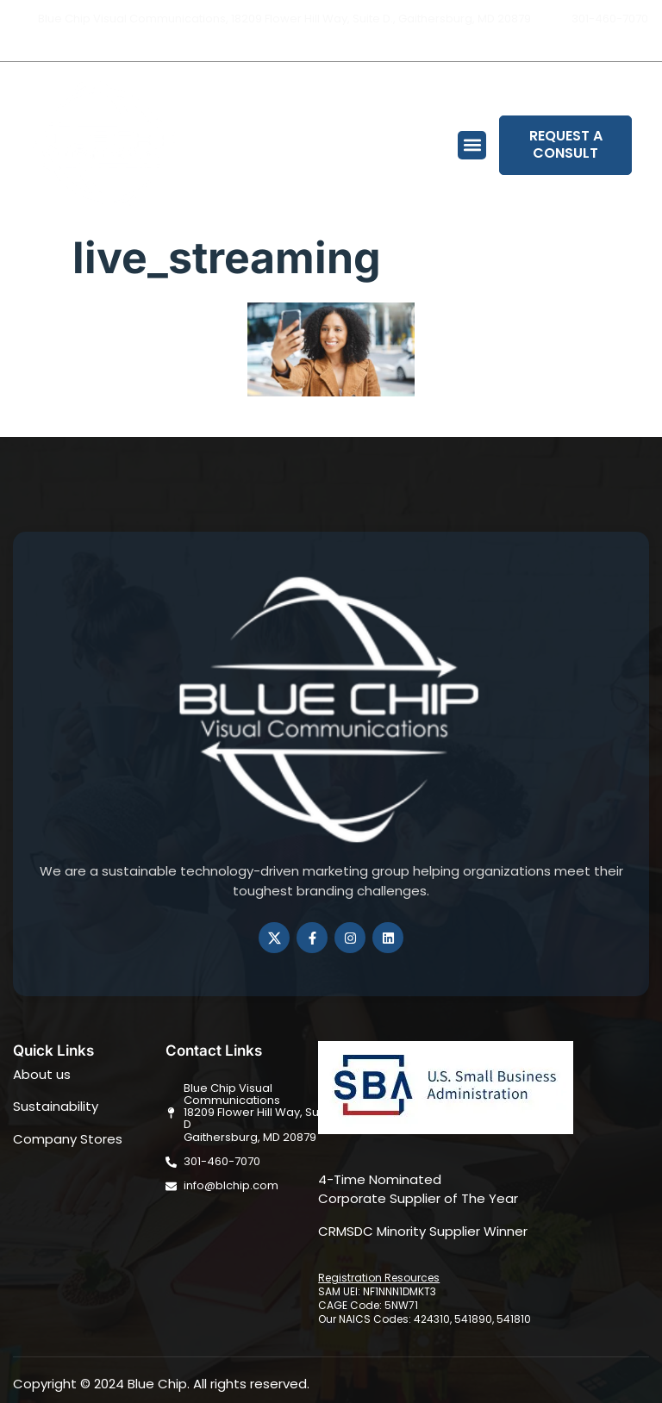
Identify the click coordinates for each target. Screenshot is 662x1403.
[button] (472, 145)
